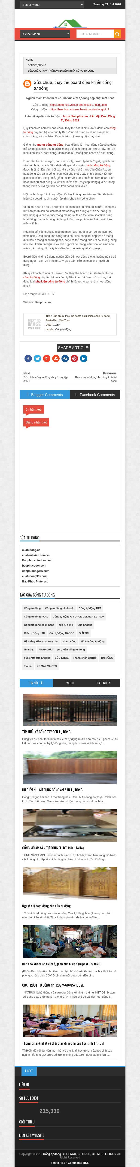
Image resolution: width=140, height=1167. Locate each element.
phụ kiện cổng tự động (71, 649)
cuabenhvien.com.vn (36, 555)
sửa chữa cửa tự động (37, 657)
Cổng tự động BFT (90, 608)
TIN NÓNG (107, 657)
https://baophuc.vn (75, 116)
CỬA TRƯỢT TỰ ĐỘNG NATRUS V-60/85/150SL (53, 985)
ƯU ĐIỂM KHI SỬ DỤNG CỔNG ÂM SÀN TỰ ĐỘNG (52, 789)
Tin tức (28, 666)
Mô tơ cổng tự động (92, 641)
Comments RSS (78, 1162)
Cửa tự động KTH (34, 633)
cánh (89, 165)
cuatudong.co (31, 550)
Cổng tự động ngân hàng (39, 624)
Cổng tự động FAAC (36, 616)
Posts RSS (58, 1162)
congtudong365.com (35, 571)
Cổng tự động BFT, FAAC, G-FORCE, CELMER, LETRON (79, 1154)
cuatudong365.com (34, 576)
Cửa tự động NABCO (61, 633)
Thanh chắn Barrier (84, 657)
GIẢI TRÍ (83, 633)
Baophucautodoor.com (37, 560)
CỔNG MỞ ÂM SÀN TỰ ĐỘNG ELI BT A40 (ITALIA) (53, 847)
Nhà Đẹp (29, 649)
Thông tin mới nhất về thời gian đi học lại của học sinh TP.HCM (63, 1043)
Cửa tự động (84, 624)
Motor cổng (69, 641)
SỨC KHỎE (62, 657)
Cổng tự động (37, 65)
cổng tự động (55, 144)
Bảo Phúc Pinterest (35, 581)
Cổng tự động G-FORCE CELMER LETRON (78, 616)
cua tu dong (66, 624)
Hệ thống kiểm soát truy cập (41, 641)
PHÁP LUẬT (46, 649)
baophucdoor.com (34, 565)
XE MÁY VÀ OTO (47, 666)
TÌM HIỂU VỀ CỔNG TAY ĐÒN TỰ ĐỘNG (46, 731)
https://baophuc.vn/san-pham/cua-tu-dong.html (78, 104)
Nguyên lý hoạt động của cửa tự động (46, 905)
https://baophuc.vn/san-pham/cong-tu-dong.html (79, 109)
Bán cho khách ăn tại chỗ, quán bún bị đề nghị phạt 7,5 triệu (61, 963)
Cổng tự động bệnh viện (59, 608)
